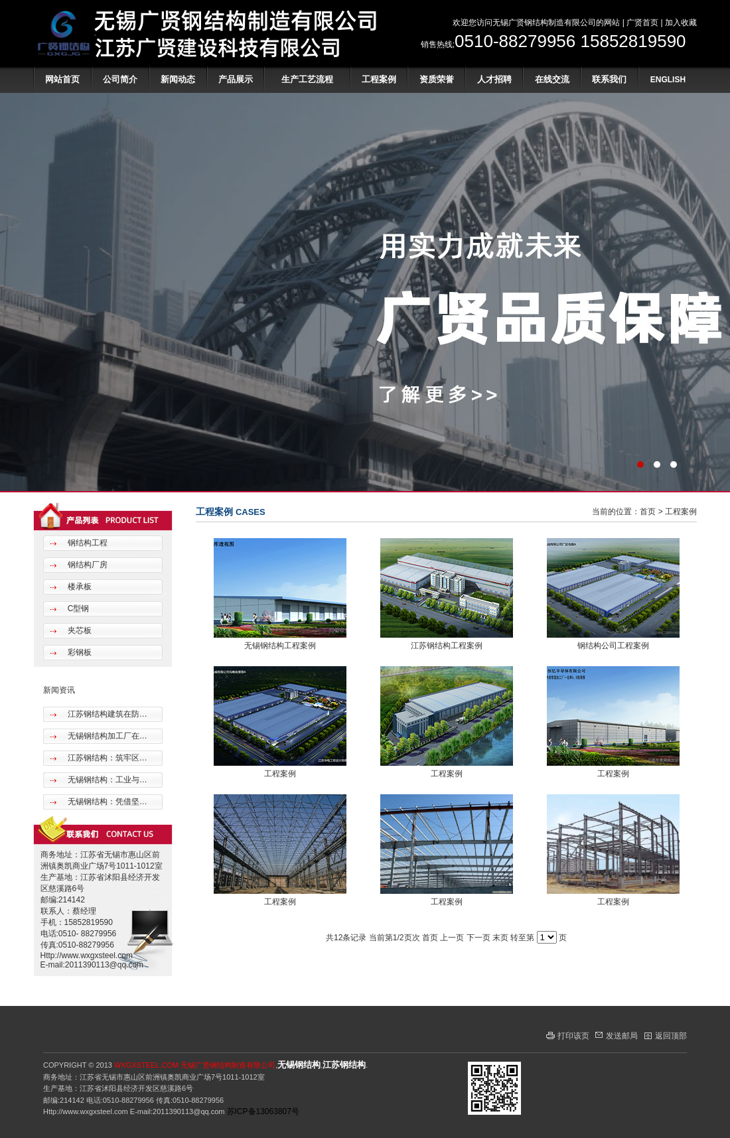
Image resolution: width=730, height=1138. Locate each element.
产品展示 (235, 79)
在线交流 (552, 79)
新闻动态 (178, 79)
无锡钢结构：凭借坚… (106, 801)
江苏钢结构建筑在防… (106, 714)
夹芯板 (78, 630)
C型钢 (77, 608)
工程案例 (379, 79)
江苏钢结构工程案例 (446, 645)
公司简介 (120, 79)
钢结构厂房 (86, 564)
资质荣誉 (436, 79)
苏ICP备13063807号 (263, 1111)
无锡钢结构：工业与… (106, 779)
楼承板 (78, 586)
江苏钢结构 (344, 1065)
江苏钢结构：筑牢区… (106, 757)
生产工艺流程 (307, 79)
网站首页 (62, 79)
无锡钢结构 (299, 1065)
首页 (648, 511)
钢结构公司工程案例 (613, 645)
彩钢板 (78, 652)
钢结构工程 (86, 542)
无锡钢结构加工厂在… (106, 736)
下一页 (478, 937)
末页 (500, 937)
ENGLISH (668, 79)
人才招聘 (494, 79)
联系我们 (609, 79)
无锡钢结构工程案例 (280, 645)
